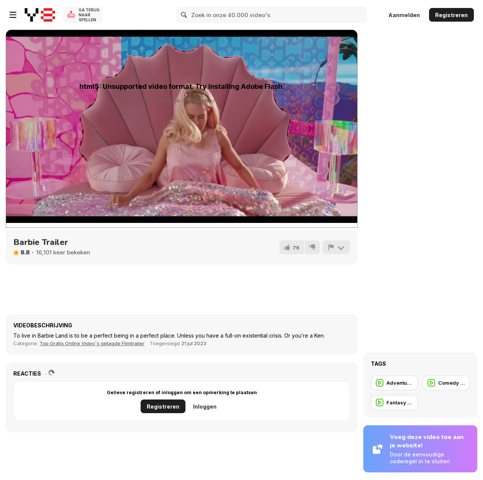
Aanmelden (404, 15)
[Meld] (336, 247)
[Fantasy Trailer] (394, 402)
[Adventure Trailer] (394, 382)
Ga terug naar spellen (89, 15)
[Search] (184, 14)
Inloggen (205, 406)
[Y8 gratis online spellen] (39, 15)
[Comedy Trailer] (446, 382)
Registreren (451, 15)
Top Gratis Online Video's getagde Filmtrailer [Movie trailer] (92, 343)
